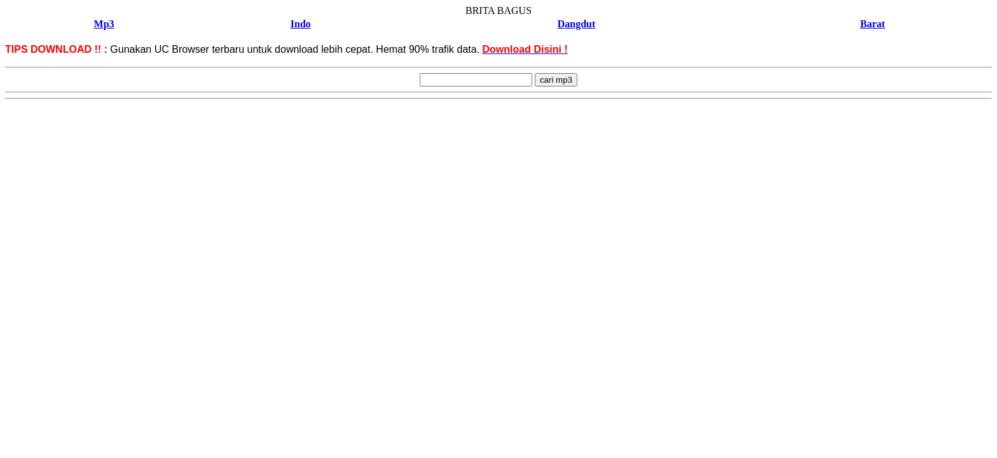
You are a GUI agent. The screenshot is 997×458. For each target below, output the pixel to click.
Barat (872, 23)
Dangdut (577, 23)
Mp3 (104, 23)
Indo (301, 23)
